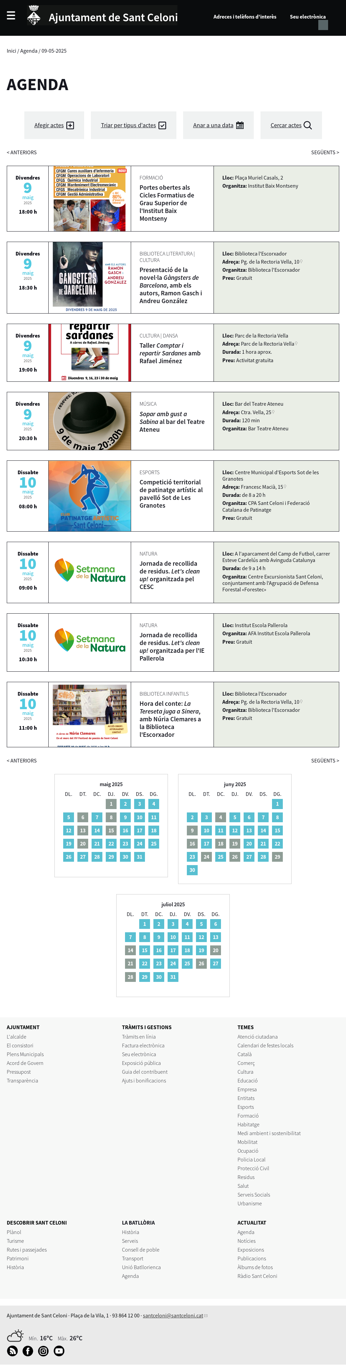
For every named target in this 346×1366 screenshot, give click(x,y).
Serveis (130, 1240)
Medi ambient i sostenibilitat (269, 1133)
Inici (11, 50)
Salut (243, 1185)
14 (97, 830)
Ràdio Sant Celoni (257, 1276)
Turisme (15, 1240)
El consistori (20, 1045)
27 (82, 856)
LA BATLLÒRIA (138, 1222)
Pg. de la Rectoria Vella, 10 (270, 261)
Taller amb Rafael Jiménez (170, 353)
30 (125, 856)
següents (325, 152)
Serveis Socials (254, 1194)
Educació (248, 1080)
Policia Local (252, 1159)
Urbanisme (250, 1203)
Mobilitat (247, 1142)
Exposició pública (141, 1063)
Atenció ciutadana (258, 1036)
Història (15, 1267)
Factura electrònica (143, 1045)
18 (153, 830)
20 (249, 843)
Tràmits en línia (139, 1036)
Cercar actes (286, 125)
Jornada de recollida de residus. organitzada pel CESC (170, 575)
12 (68, 830)
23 (125, 843)
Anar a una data (213, 125)
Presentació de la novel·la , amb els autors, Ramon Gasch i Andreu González (171, 285)
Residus (246, 1177)
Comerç (246, 1063)
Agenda (29, 50)
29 (111, 856)
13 (249, 830)
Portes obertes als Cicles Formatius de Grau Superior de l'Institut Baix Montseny (167, 202)
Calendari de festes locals (265, 1045)
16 (125, 830)
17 (139, 830)
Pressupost (19, 1071)
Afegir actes (49, 125)
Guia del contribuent (145, 1071)
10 (139, 817)
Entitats (246, 1098)
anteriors (22, 152)
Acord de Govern (25, 1063)
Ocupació (248, 1150)
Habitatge (249, 1124)
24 (139, 843)
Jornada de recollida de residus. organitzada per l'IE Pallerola (172, 646)
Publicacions (252, 1258)
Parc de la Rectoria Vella (267, 343)
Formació (248, 1115)
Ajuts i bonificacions (144, 1080)
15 (277, 830)
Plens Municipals (25, 1054)
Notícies (246, 1240)
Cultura (245, 1071)
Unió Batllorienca (141, 1267)
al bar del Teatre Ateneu (172, 421)
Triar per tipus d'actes (128, 125)
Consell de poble (140, 1249)
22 (111, 843)
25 (153, 843)
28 (97, 856)
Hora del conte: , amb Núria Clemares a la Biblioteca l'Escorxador (170, 719)
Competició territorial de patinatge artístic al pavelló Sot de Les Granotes (171, 493)
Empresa (247, 1089)
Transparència (22, 1080)
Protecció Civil (253, 1168)
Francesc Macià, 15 (262, 486)
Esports (246, 1106)
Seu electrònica (308, 16)
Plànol (14, 1232)
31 (139, 856)
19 (68, 843)
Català (245, 1054)
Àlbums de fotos (255, 1267)
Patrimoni (18, 1258)
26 (68, 856)
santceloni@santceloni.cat (173, 1315)
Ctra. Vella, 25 (256, 412)
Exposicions (251, 1249)
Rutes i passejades (27, 1249)
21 (97, 843)
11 (153, 817)
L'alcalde (16, 1036)
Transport (132, 1258)
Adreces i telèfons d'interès (245, 16)
